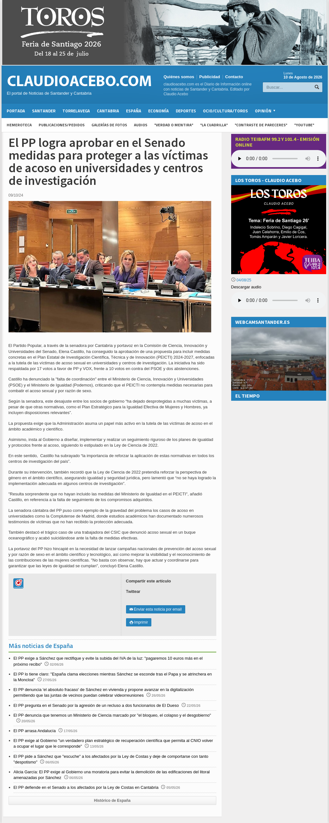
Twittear (133, 591)
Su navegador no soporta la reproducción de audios (278, 300)
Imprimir (139, 622)
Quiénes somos (179, 76)
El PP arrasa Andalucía (35, 730)
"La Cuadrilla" (214, 125)
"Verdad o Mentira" (173, 125)
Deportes (186, 111)
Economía (158, 111)
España (133, 111)
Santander (43, 111)
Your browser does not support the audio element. (278, 158)
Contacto (234, 76)
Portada (16, 111)
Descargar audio (246, 287)
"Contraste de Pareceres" (261, 125)
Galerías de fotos (109, 125)
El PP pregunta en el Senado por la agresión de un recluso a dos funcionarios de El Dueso (96, 705)
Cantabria (108, 111)
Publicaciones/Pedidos (62, 125)
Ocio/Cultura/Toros (225, 111)
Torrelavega (76, 111)
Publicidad (209, 76)
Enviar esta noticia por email (156, 609)
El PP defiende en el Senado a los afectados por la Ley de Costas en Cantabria (86, 787)
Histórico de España (112, 800)
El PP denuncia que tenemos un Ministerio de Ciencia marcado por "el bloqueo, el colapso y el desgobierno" (112, 715)
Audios (140, 125)
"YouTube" (304, 125)
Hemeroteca (19, 125)
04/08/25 (241, 280)
